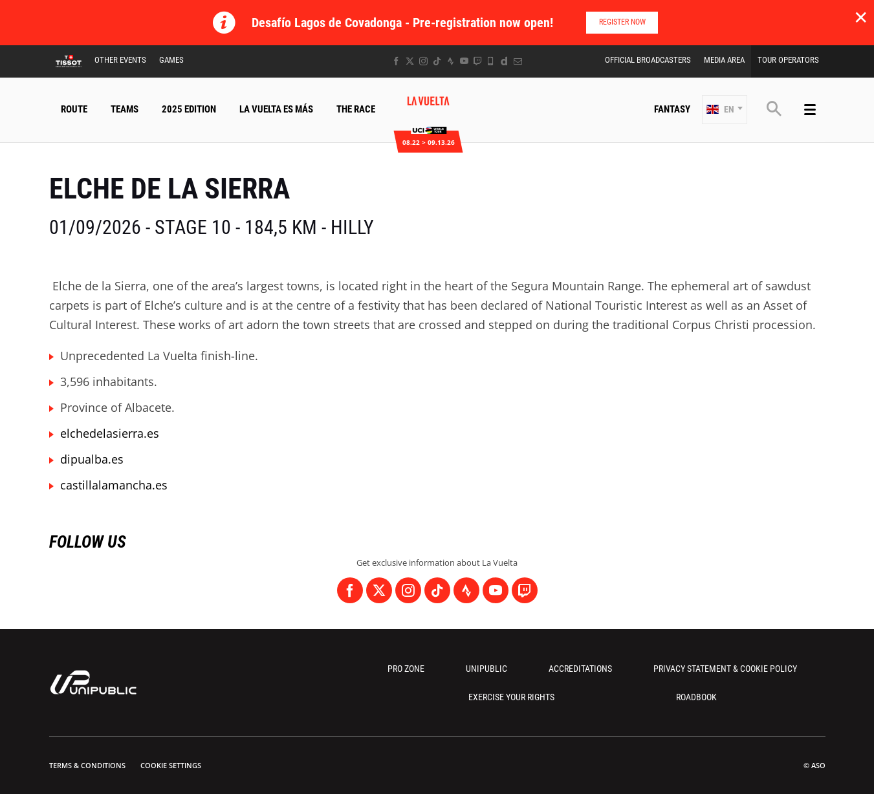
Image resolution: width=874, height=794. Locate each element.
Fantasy (672, 109)
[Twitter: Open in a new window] (410, 61)
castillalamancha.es (114, 485)
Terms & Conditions (87, 765)
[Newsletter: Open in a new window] (518, 61)
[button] (724, 109)
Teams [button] (124, 109)
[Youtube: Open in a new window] (464, 61)
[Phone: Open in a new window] (490, 61)
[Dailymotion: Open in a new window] (504, 61)
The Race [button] (355, 109)
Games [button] (171, 60)
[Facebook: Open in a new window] (396, 61)
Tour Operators (788, 60)
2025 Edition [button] (189, 109)
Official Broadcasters (648, 60)
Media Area (724, 60)
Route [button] (74, 109)
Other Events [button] (120, 60)
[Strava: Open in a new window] (450, 61)
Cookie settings (170, 765)
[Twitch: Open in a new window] (477, 61)
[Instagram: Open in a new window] (423, 61)
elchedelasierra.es (109, 433)
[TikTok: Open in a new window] (437, 61)
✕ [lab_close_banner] (860, 17)
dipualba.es (92, 459)
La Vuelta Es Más (276, 109)
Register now (622, 22)
